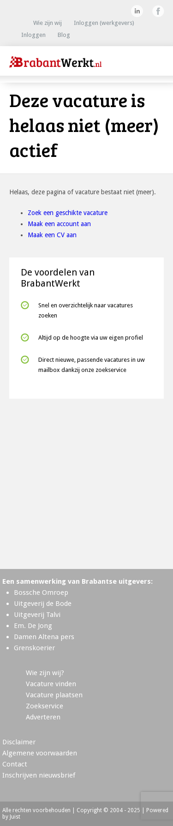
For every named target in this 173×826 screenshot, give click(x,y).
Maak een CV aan (52, 235)
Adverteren (43, 717)
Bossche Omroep (41, 592)
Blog (64, 34)
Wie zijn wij (47, 22)
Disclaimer (19, 742)
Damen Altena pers (44, 637)
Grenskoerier (34, 648)
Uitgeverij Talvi (37, 615)
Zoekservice (44, 706)
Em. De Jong (33, 626)
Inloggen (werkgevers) (104, 22)
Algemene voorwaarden (39, 753)
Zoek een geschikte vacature (67, 212)
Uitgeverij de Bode (43, 603)
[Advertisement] (86, 480)
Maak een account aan (59, 223)
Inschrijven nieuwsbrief (38, 775)
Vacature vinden (51, 684)
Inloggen (33, 34)
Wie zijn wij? (45, 673)
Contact (14, 764)
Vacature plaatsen (54, 695)
